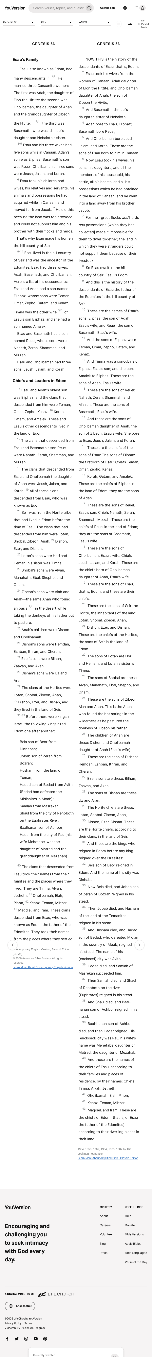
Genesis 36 (19, 22)
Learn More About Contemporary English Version (43, 967)
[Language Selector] (125, 8)
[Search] (56, 8)
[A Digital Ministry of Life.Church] (76, 1292)
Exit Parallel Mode (143, 24)
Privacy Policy (13, 1323)
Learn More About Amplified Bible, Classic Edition (108, 1158)
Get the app (107, 7)
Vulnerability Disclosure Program (25, 1327)
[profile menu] (139, 8)
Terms (28, 1323)
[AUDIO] (119, 24)
